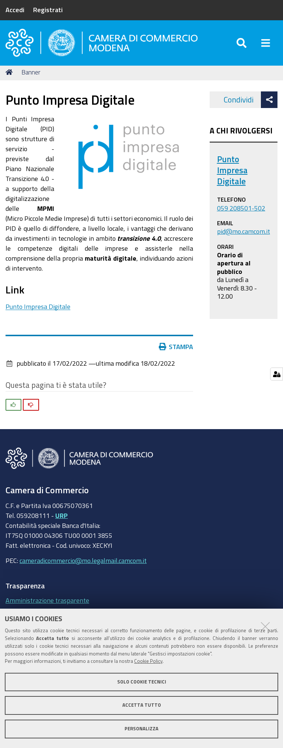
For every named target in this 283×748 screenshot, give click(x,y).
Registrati (48, 9)
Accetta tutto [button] (141, 705)
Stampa (176, 349)
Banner (30, 75)
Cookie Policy (148, 661)
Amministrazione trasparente (47, 603)
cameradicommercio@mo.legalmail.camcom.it (83, 563)
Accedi (15, 9)
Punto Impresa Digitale (38, 309)
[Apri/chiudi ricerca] (241, 44)
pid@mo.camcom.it (243, 233)
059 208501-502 (241, 210)
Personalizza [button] (141, 728)
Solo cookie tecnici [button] (141, 681)
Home (10, 75)
